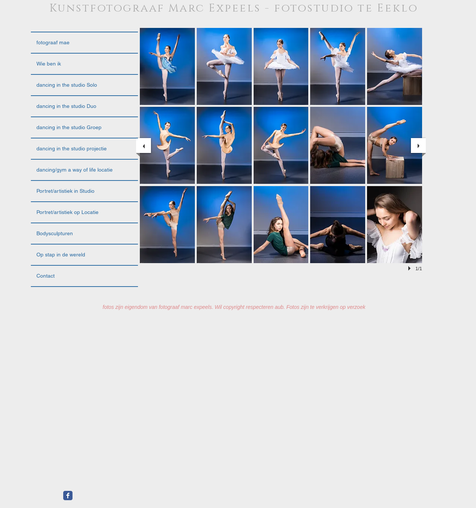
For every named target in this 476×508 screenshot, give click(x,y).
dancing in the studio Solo (66, 85)
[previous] (143, 145)
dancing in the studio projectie (71, 148)
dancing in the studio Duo (66, 106)
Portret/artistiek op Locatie (67, 212)
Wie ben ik (48, 64)
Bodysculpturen (54, 233)
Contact (45, 276)
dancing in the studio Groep (69, 127)
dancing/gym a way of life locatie (74, 170)
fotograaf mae (53, 42)
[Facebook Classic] (68, 495)
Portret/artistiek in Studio (65, 191)
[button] (167, 66)
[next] (418, 145)
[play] (410, 268)
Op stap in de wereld (60, 255)
